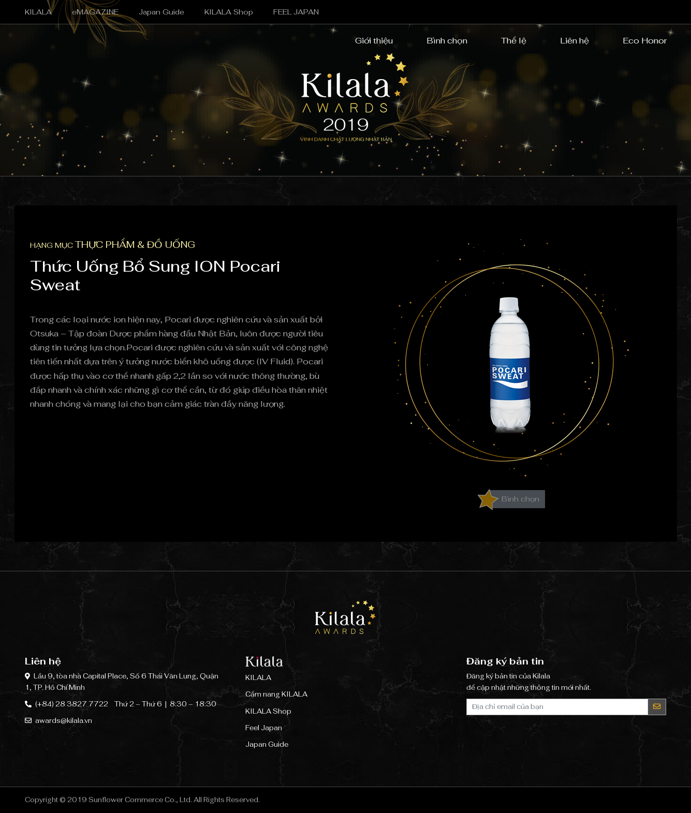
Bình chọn (440, 41)
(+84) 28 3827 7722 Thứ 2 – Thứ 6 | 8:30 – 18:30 (125, 704)
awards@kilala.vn (63, 720)
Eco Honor (638, 41)
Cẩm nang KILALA (276, 694)
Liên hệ (568, 41)
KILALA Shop (228, 12)
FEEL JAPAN (296, 12)
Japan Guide (161, 12)
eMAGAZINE (95, 12)
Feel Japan (263, 727)
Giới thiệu (367, 41)
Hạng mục (112, 245)
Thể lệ (507, 41)
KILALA (38, 12)
